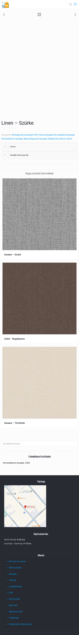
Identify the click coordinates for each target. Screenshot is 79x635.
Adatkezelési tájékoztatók (20, 604)
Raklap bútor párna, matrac (60, 118)
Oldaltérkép (14, 598)
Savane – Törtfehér (14, 402)
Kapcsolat (13, 585)
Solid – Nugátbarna (14, 318)
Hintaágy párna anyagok (22, 114)
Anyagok (13, 554)
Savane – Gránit (12, 234)
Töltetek (12, 560)
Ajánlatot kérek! (16, 591)
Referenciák (14, 579)
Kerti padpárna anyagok (64, 114)
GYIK (11, 572)
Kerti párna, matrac (17, 541)
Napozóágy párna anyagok (35, 118)
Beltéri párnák (15, 547)
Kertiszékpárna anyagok (12, 118)
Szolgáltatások (15, 566)
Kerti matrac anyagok (43, 114)
